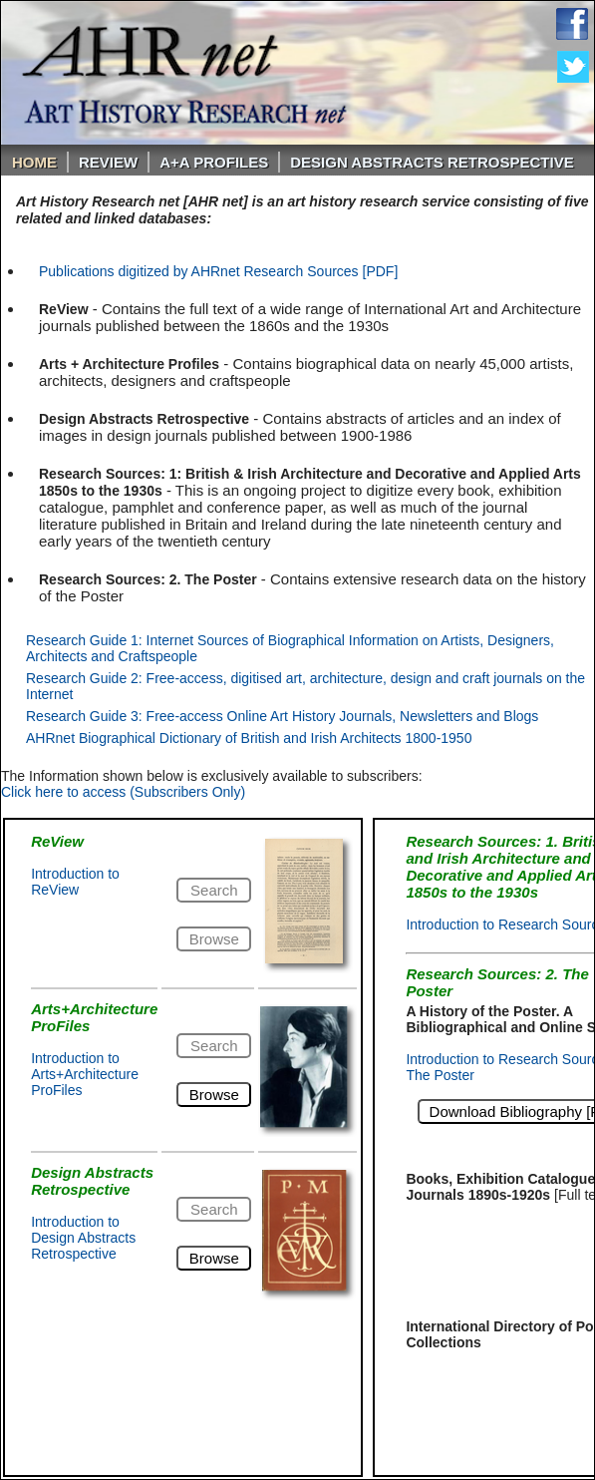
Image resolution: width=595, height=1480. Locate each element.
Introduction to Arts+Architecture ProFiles (85, 1074)
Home (34, 162)
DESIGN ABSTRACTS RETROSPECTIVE (431, 162)
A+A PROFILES (213, 162)
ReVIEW (108, 162)
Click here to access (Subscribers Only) (123, 792)
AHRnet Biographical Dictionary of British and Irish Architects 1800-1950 (248, 738)
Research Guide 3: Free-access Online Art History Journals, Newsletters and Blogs (282, 716)
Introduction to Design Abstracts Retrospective (83, 1238)
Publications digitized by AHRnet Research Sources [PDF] (218, 271)
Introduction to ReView (75, 882)
